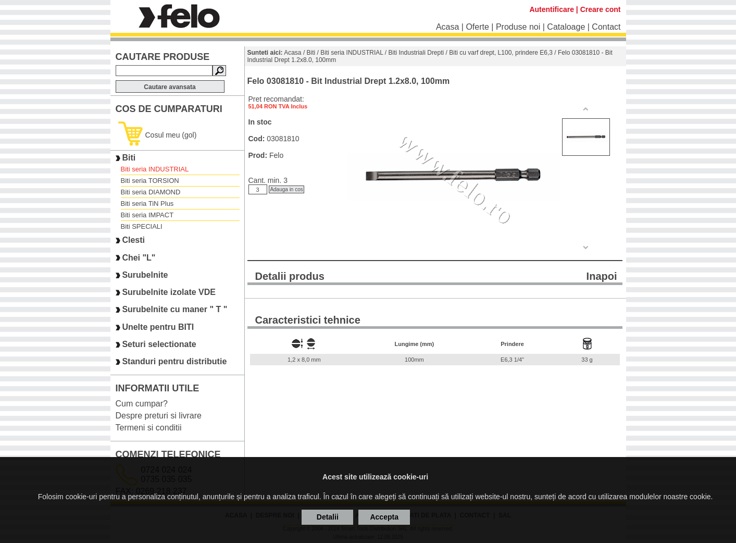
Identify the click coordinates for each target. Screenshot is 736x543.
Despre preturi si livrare (159, 415)
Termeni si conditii (149, 427)
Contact (606, 26)
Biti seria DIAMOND (151, 192)
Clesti (133, 240)
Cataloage (566, 26)
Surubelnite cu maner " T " (174, 309)
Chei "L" (138, 257)
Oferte (477, 26)
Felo (276, 155)
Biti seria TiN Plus (147, 203)
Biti (128, 157)
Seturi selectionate (159, 344)
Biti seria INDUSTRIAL (155, 169)
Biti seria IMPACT (147, 215)
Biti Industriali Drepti (416, 52)
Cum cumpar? (142, 403)
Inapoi (602, 276)
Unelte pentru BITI (158, 327)
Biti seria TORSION (150, 180)
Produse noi (518, 26)
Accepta (384, 517)
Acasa (447, 26)
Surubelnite (145, 274)
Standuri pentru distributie (174, 361)
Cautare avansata (169, 87)
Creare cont (600, 9)
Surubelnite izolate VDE (169, 292)
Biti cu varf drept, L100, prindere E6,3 (501, 52)
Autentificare (551, 9)
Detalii (328, 517)
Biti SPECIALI (142, 226)
